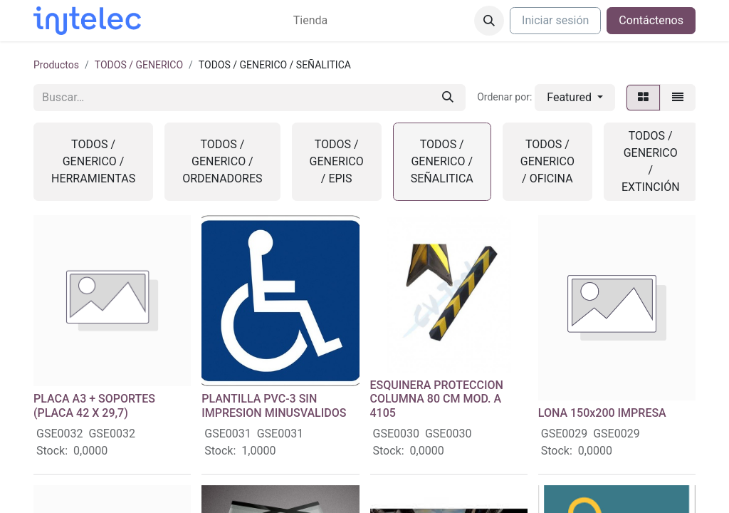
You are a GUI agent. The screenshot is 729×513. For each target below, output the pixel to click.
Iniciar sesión (555, 20)
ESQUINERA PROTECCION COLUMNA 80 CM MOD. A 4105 (436, 398)
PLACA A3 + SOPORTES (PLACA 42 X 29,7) (94, 405)
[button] (489, 21)
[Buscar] (448, 97)
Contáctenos (651, 20)
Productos (56, 65)
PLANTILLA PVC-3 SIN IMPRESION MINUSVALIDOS (273, 405)
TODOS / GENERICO (139, 65)
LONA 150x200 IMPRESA (602, 413)
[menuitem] (310, 20)
